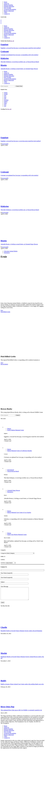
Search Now (19, 86)
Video (5, 12)
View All (12, 41)
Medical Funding (8, 5)
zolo (5, 95)
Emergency (7, 252)
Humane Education (9, 6)
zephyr (6, 101)
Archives (3, 562)
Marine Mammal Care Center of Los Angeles (19, 512)
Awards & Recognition (10, 9)
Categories (3, 553)
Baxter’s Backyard (9, 11)
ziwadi (5, 94)
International (10, 470)
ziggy (5, 103)
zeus (5, 97)
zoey (5, 104)
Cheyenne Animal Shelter (10, 251)
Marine (9, 428)
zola (5, 98)
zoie (5, 106)
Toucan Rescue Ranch (13, 471)
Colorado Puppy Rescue (13, 490)
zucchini (6, 100)
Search (18, 415)
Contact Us (7, 13)
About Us (6, 3)
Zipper (5, 92)
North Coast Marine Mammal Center (17, 534)
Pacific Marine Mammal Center (15, 430)
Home (5, 2)
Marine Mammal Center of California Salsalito (19, 450)
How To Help (7, 8)
